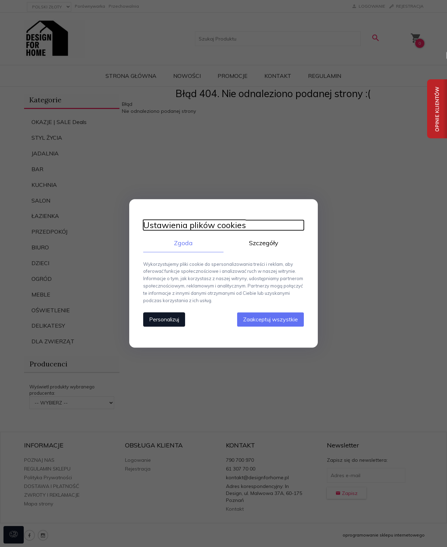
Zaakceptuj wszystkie (270, 319)
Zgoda (183, 243)
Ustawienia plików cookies (194, 225)
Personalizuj (164, 319)
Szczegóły (263, 243)
